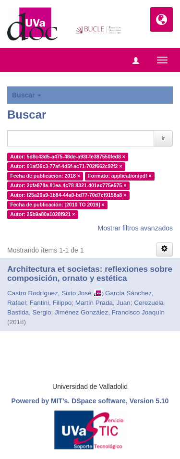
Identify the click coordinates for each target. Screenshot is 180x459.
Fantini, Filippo (51, 302)
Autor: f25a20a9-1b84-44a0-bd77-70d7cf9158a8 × (68, 195)
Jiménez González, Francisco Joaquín (110, 312)
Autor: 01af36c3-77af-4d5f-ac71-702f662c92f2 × (66, 166)
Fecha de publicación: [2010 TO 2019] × (57, 204)
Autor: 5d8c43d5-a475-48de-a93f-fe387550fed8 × (67, 156)
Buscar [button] (26, 95)
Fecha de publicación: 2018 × (45, 176)
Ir (163, 138)
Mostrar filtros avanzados (135, 228)
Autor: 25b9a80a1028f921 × (42, 214)
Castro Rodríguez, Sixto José (49, 293)
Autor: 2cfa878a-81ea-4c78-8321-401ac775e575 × (68, 185)
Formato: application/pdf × (119, 176)
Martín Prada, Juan (103, 302)
